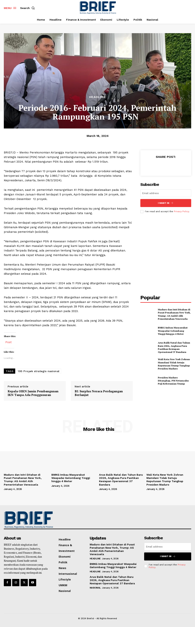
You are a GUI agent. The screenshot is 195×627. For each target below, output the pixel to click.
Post (8, 341)
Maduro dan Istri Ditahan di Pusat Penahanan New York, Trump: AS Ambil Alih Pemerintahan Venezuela (174, 314)
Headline (97, 97)
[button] (28, 8)
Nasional (95, 587)
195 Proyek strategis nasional (38, 371)
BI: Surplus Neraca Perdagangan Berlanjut (99, 393)
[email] (165, 193)
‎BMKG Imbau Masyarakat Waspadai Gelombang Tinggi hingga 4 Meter (174, 330)
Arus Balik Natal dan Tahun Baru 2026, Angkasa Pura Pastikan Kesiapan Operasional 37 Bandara (173, 347)
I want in (165, 203)
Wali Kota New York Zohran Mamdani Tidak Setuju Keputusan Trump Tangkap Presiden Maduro (173, 364)
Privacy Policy (181, 211)
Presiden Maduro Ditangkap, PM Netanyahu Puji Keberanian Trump (174, 380)
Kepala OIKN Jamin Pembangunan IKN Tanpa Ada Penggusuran (33, 393)
